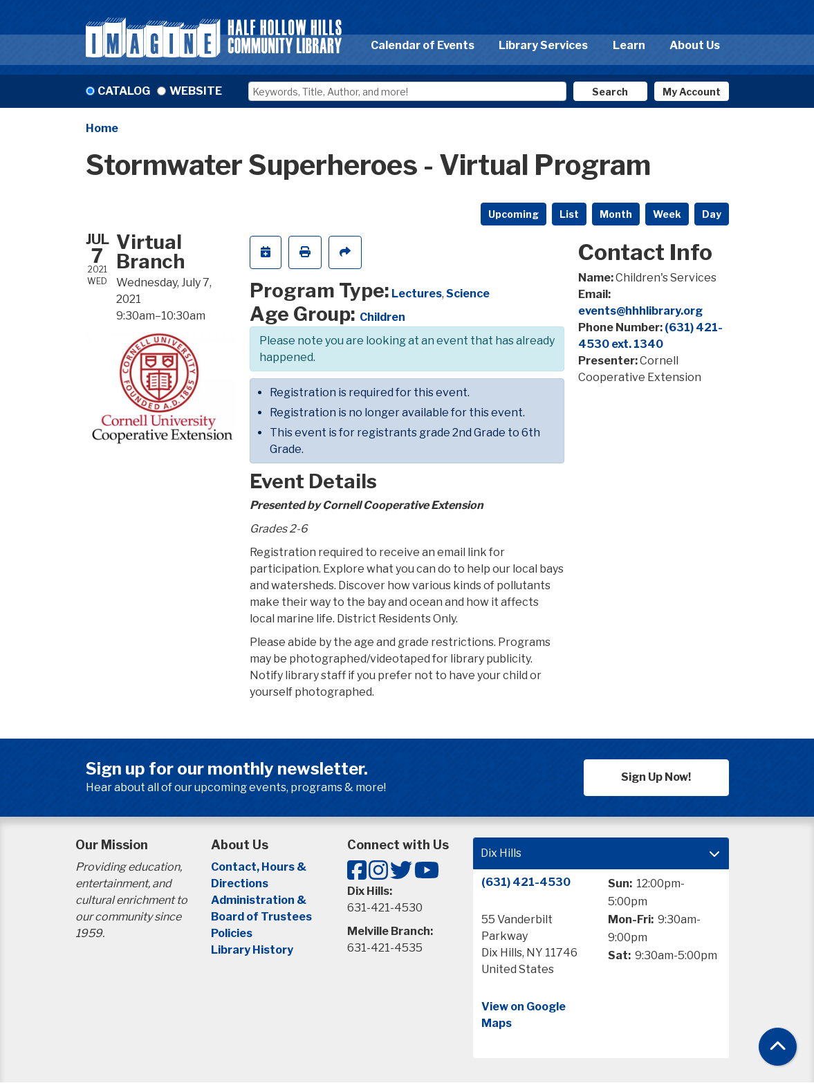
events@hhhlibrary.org (640, 310)
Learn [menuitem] (629, 45)
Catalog (124, 91)
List (569, 214)
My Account (692, 92)
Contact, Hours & (259, 866)
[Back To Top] (778, 1047)
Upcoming (513, 214)
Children (382, 317)
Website (195, 91)
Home (102, 128)
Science (468, 293)
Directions (239, 883)
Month (616, 214)
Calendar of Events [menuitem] (422, 45)
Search (610, 92)
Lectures (416, 293)
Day (711, 214)
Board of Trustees (261, 916)
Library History (252, 949)
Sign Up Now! (656, 777)
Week (667, 214)
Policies (231, 933)
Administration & (259, 900)
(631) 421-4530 (526, 882)
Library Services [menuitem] (543, 45)
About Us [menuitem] (694, 45)
